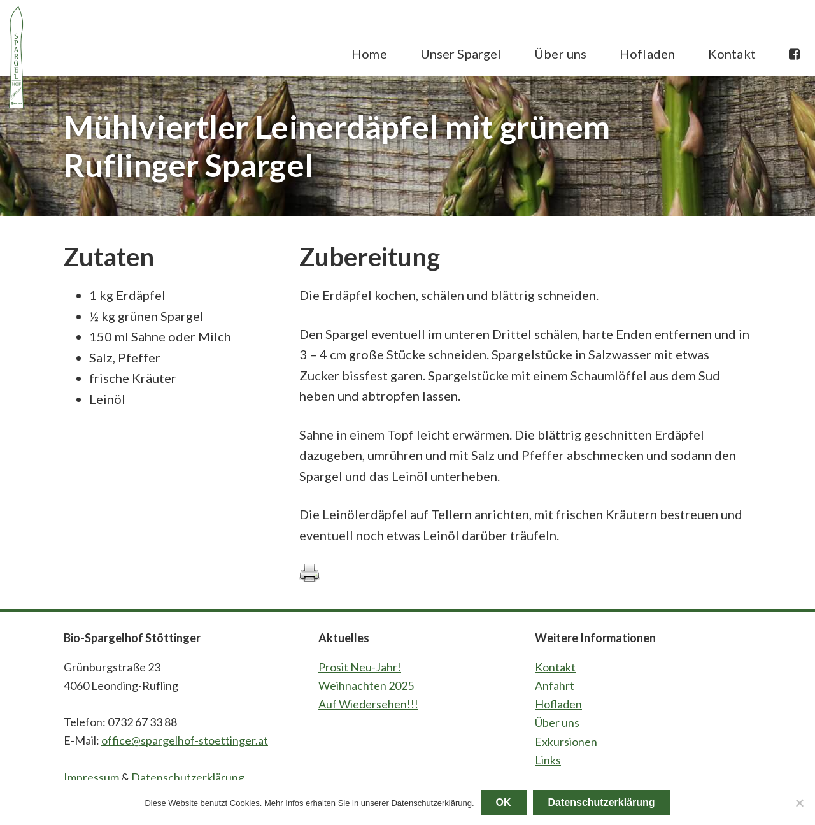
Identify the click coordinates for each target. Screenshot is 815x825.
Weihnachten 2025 (366, 685)
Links (548, 760)
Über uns (557, 722)
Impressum (91, 777)
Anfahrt (554, 685)
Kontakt (555, 667)
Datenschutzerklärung (187, 777)
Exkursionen (566, 742)
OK (503, 802)
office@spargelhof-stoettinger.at (184, 740)
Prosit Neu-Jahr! (359, 667)
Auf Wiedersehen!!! (368, 704)
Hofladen (558, 704)
